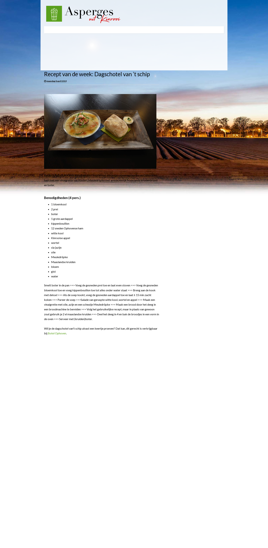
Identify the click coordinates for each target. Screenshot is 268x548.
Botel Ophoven (57, 333)
